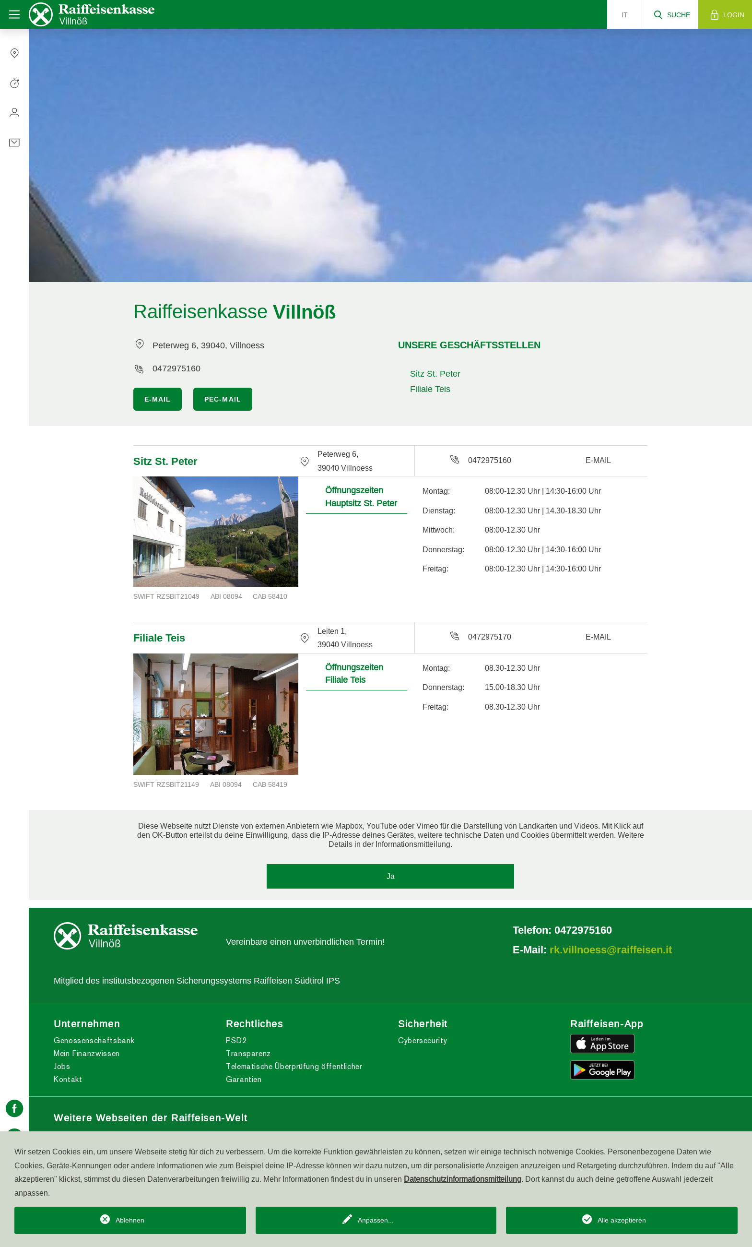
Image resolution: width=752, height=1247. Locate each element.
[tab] (356, 495)
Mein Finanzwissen (87, 1053)
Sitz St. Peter (435, 373)
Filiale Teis (430, 389)
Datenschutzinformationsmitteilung (462, 1179)
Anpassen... (376, 1220)
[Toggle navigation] (14, 14)
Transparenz (248, 1053)
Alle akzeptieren (622, 1220)
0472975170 (489, 636)
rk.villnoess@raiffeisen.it (611, 949)
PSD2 (236, 1040)
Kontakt (68, 1079)
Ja (391, 876)
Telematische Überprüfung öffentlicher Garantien (294, 1073)
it (625, 15)
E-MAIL (157, 399)
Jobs (62, 1066)
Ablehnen (130, 1220)
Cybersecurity (422, 1040)
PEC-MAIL (222, 399)
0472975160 (176, 368)
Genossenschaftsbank (94, 1040)
